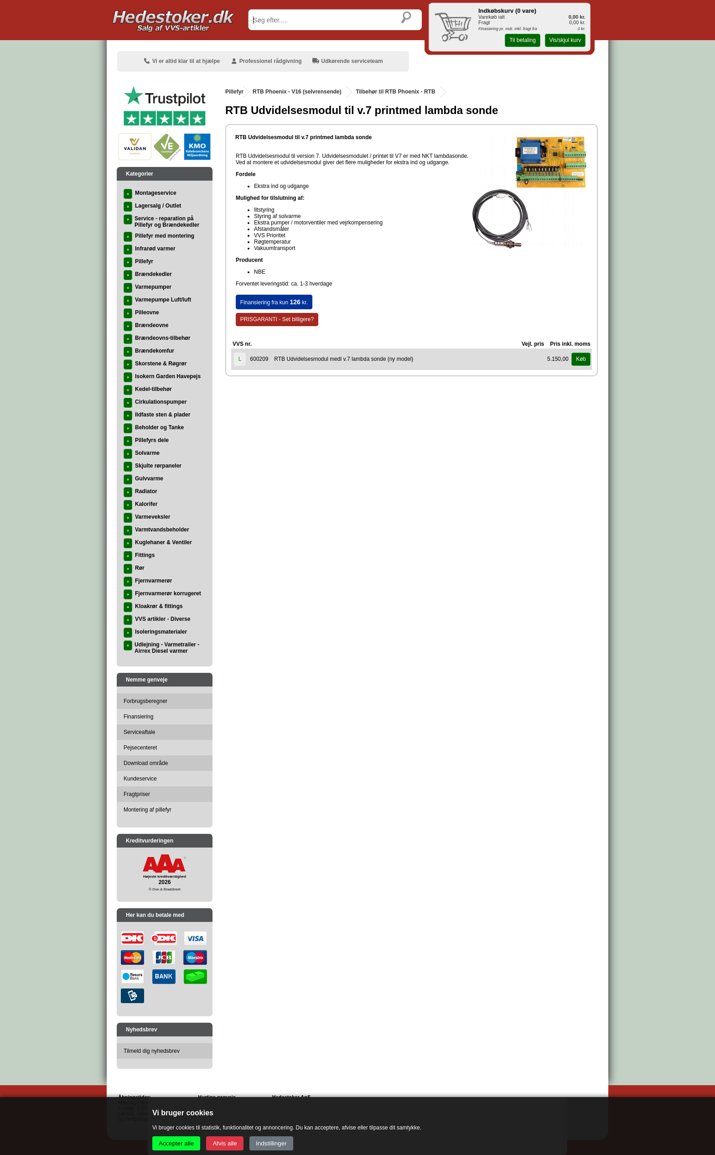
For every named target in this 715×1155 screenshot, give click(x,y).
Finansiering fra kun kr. (274, 302)
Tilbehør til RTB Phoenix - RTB (395, 91)
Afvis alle (224, 1143)
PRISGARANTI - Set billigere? (277, 319)
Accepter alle (176, 1143)
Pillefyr (234, 91)
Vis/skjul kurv (565, 40)
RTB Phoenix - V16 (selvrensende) (297, 91)
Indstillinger (271, 1143)
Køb (581, 359)
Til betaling (522, 40)
